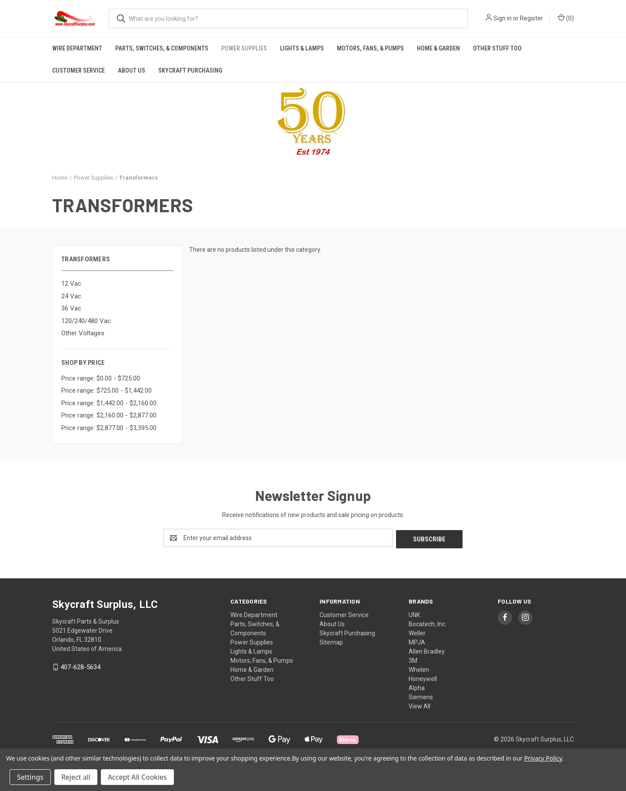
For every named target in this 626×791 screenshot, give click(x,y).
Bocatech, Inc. (427, 622)
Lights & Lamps (302, 48)
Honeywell (423, 677)
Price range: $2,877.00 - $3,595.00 (108, 428)
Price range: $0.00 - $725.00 (100, 378)
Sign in (502, 18)
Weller (417, 631)
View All (419, 704)
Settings (30, 777)
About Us (131, 70)
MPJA (417, 640)
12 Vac (71, 283)
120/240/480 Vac (86, 321)
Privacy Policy (543, 758)
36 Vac (71, 308)
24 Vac (71, 296)
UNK (414, 613)
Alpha (417, 686)
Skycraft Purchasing (190, 70)
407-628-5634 (80, 666)
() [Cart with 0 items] (566, 18)
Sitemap (331, 640)
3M (413, 659)
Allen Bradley (427, 650)
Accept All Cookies (137, 777)
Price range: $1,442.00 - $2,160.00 (108, 403)
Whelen (419, 668)
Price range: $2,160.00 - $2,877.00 (108, 415)
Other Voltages (82, 333)
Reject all (75, 777)
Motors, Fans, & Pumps (370, 48)
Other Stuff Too (497, 48)
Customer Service (78, 70)
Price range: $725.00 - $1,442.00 (106, 390)
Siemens (421, 695)
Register (531, 18)
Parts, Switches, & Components (161, 48)
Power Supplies (244, 48)
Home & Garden (438, 48)
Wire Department (77, 48)
